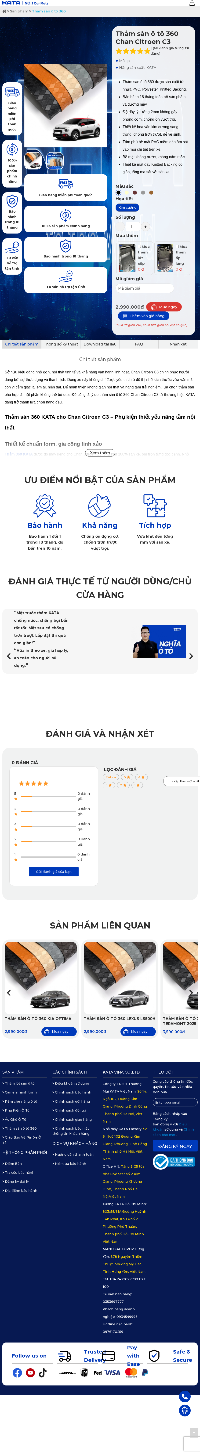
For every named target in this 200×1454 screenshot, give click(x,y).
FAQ (139, 344)
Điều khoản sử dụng (70, 1083)
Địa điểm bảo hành (19, 1191)
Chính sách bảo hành (71, 1092)
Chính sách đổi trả (69, 1110)
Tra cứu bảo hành (18, 1172)
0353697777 (113, 1302)
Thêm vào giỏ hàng (144, 316)
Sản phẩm (19, 11)
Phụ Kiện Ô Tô (15, 1110)
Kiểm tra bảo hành (69, 1164)
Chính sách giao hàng (72, 1119)
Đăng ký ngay (175, 1146)
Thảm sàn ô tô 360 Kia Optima (38, 1019)
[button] (191, 656)
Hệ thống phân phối (24, 1152)
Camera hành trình (19, 1092)
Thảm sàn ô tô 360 (49, 11)
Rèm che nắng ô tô (19, 1101)
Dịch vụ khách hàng (74, 1143)
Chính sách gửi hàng (71, 1101)
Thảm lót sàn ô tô (18, 1083)
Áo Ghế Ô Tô (14, 1119)
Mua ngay (164, 307)
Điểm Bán (12, 1164)
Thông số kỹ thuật (61, 344)
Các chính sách (69, 1072)
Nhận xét (178, 344)
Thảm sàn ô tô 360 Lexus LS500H (119, 1019)
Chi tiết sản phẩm (22, 344)
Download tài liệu (100, 344)
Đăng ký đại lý (15, 1181)
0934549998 (127, 1317)
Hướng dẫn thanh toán (73, 1154)
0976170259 (113, 1332)
